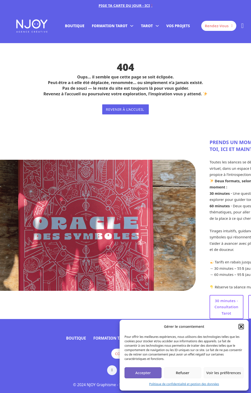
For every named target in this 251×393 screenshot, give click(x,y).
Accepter (143, 372)
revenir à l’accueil (125, 109)
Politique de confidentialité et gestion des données (184, 384)
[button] (241, 326)
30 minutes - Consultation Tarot (226, 307)
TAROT (147, 25)
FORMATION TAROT (109, 25)
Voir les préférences (223, 372)
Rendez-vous (219, 25)
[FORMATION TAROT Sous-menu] (132, 26)
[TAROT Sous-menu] (157, 26)
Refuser (182, 372)
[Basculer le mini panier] (242, 26)
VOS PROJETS (178, 25)
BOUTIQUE (75, 25)
